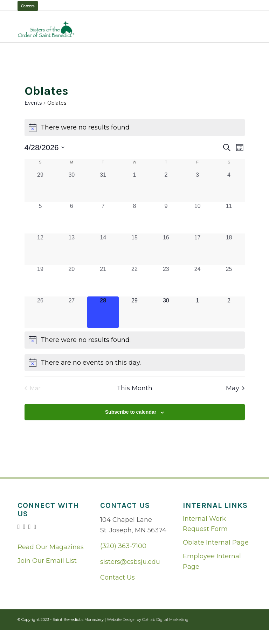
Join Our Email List (47, 561)
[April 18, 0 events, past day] (229, 249)
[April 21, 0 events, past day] (103, 280)
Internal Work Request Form (205, 524)
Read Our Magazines (51, 547)
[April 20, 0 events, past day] (71, 280)
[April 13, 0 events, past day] (71, 249)
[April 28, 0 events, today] (103, 312)
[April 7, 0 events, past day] (103, 217)
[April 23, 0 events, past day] (166, 280)
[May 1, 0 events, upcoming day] (197, 312)
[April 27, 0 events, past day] (71, 312)
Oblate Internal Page (216, 542)
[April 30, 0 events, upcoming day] (166, 312)
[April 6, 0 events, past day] (71, 217)
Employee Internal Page (212, 561)
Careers (27, 6)
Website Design (121, 619)
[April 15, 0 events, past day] (134, 249)
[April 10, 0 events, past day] (197, 217)
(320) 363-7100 (123, 546)
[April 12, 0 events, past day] (40, 249)
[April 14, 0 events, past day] (103, 249)
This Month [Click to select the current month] (134, 388)
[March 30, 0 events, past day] (71, 186)
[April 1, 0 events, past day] (134, 186)
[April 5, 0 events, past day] (40, 217)
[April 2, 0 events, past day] (166, 186)
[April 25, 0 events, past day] (229, 280)
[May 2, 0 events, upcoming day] (229, 312)
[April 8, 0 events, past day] (134, 217)
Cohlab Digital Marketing (165, 619)
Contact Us (117, 577)
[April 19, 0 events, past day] (40, 280)
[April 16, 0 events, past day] (166, 249)
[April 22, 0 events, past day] (134, 280)
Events (33, 103)
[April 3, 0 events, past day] (197, 186)
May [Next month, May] (235, 388)
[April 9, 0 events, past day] (166, 217)
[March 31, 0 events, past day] (103, 186)
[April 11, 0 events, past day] (229, 217)
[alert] (135, 127)
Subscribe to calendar (130, 412)
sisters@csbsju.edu (130, 562)
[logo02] (46, 29)
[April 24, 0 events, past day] (197, 280)
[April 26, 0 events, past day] (40, 312)
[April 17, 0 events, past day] (197, 249)
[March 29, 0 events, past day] (40, 186)
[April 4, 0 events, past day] (229, 186)
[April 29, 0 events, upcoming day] (134, 312)
